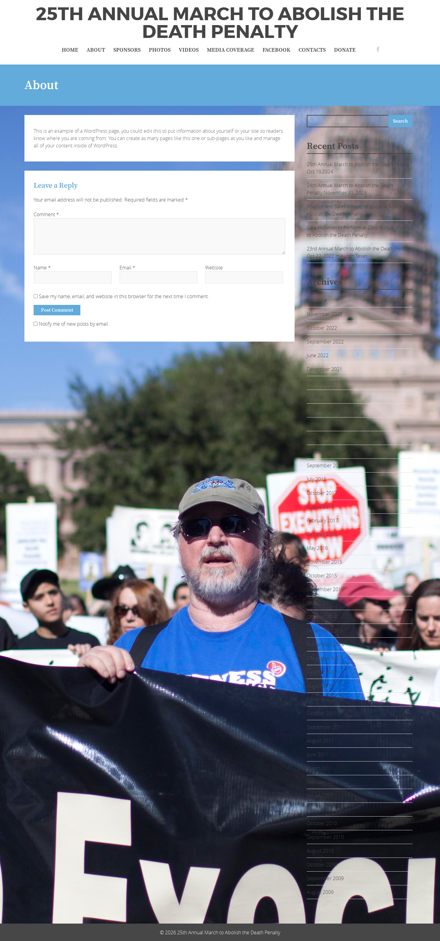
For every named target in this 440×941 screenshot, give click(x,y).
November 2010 (324, 809)
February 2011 (322, 782)
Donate (345, 50)
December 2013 (324, 630)
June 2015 (317, 603)
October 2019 (322, 424)
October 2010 (322, 823)
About (95, 50)
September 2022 (325, 341)
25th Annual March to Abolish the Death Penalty (220, 23)
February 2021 (322, 383)
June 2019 (317, 438)
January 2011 (321, 795)
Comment (46, 214)
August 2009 (320, 892)
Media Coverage (230, 50)
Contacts (312, 50)
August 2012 (320, 685)
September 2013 (325, 644)
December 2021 (324, 369)
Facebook (276, 50)
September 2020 (325, 410)
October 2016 (322, 534)
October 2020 (322, 396)
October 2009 (322, 864)
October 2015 (322, 575)
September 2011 (325, 727)
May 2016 (317, 548)
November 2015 (324, 561)
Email (127, 267)
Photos (159, 50)
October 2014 (322, 616)
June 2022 (317, 355)
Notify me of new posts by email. (74, 323)
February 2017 (322, 520)
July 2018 (316, 479)
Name (42, 267)
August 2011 (320, 740)
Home (70, 50)
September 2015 (325, 589)
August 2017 (320, 506)
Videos (189, 50)
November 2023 (324, 314)
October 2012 (322, 672)
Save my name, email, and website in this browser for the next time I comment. (124, 296)
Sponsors (127, 50)
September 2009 (325, 878)
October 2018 (322, 451)
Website (214, 267)
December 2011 (324, 699)
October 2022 (322, 327)
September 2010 (325, 837)
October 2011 (322, 713)
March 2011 (320, 768)
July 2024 (316, 300)
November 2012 (324, 658)
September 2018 (325, 465)
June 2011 (317, 754)
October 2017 (322, 493)
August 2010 (320, 850)
